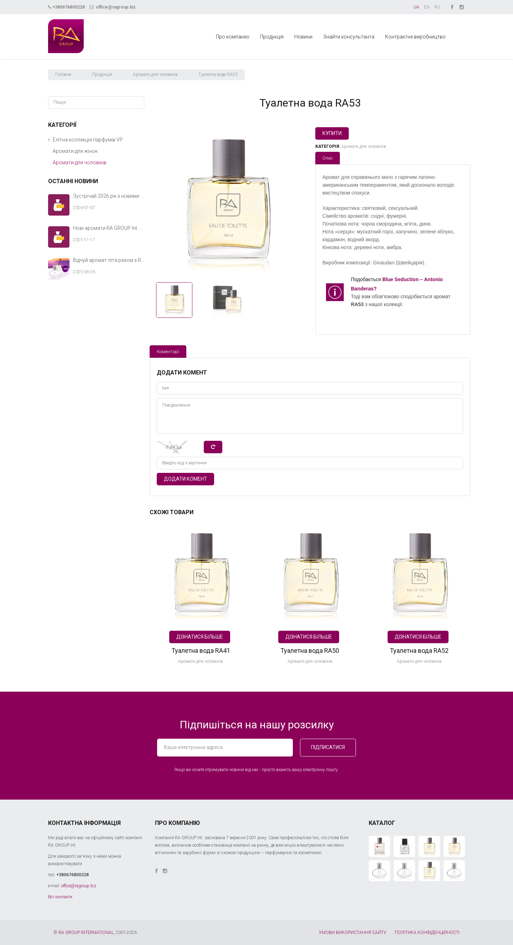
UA (416, 7)
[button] (49, 140)
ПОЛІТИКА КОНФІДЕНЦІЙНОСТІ (427, 932)
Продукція (272, 37)
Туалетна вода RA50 (309, 650)
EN (427, 7)
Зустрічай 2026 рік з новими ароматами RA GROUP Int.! (108, 196)
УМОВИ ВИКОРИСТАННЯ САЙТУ (353, 932)
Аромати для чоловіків (155, 74)
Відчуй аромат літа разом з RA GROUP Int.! (108, 260)
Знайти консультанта (348, 37)
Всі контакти (60, 896)
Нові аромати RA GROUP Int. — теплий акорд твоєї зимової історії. (108, 228)
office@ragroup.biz (112, 7)
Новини (303, 37)
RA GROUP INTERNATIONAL (86, 932)
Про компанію (232, 37)
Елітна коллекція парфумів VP (88, 140)
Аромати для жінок (75, 151)
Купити (332, 133)
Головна (63, 74)
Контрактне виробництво (415, 37)
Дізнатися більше (199, 637)
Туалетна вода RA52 (419, 650)
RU (437, 7)
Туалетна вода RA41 (200, 650)
